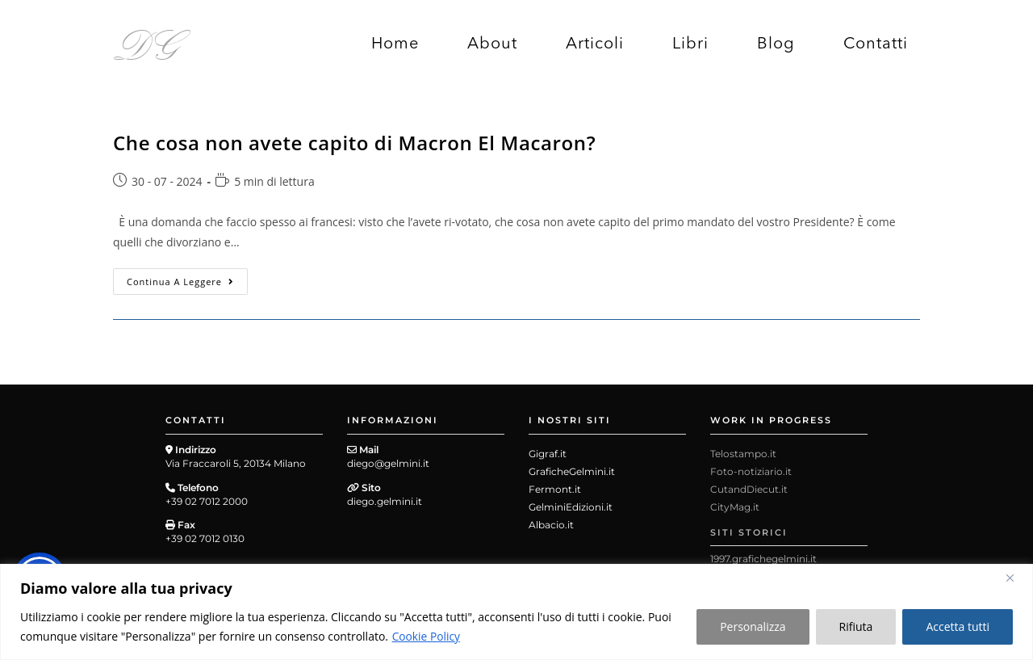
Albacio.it (551, 525)
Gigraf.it (548, 454)
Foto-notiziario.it (751, 471)
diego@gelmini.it (388, 463)
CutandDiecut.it (749, 489)
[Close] (1016, 577)
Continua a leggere (187, 278)
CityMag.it (734, 507)
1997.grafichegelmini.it (763, 559)
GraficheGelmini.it (572, 471)
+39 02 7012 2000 (206, 501)
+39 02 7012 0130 (205, 538)
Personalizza (752, 626)
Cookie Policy (427, 636)
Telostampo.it (743, 454)
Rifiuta (856, 626)
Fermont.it (555, 489)
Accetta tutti (957, 626)
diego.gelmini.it (384, 501)
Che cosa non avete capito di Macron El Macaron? (354, 142)
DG (147, 43)
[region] (516, 612)
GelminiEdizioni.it (571, 507)
